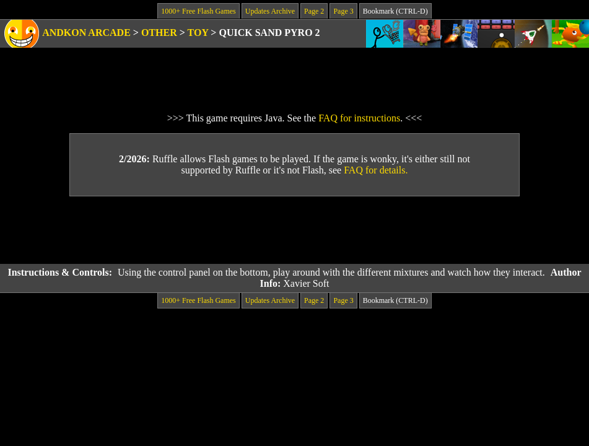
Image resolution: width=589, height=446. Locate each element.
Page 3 (343, 11)
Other (159, 32)
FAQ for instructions (359, 118)
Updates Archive (270, 11)
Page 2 (314, 11)
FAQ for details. (376, 170)
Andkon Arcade (86, 32)
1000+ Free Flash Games (198, 11)
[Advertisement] (294, 230)
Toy (198, 32)
